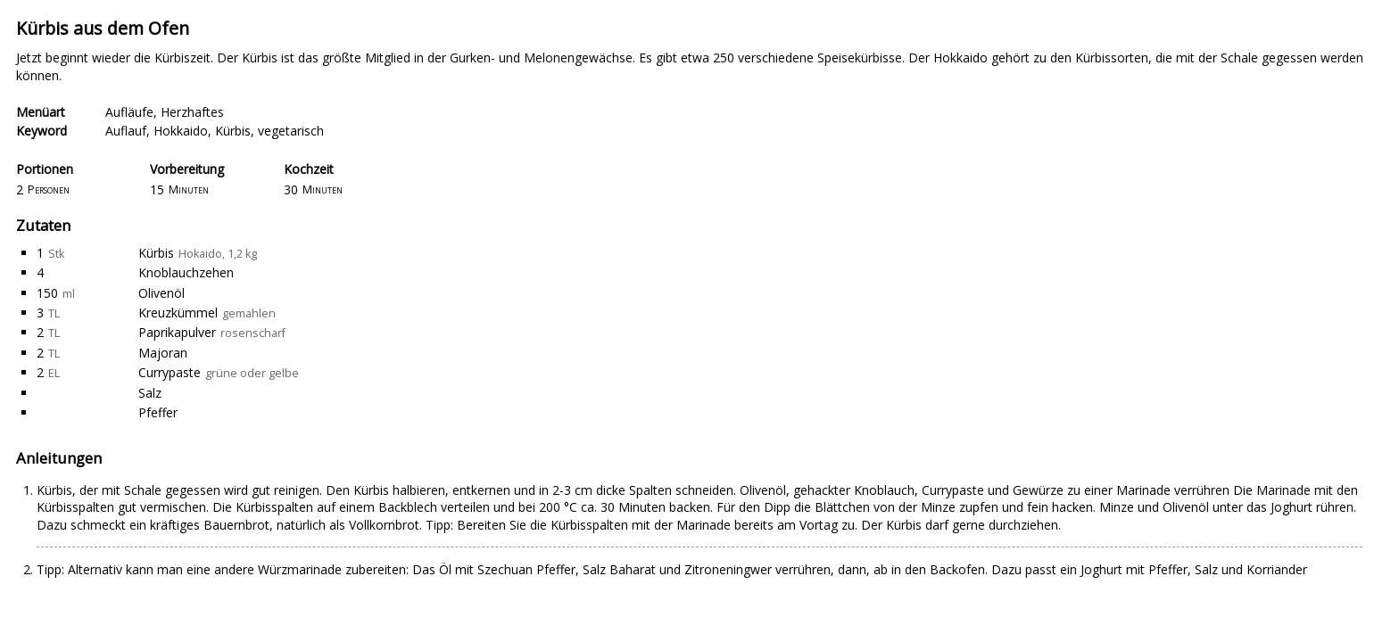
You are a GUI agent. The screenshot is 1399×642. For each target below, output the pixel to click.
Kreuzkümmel (178, 312)
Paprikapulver (177, 332)
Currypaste (169, 372)
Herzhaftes (192, 111)
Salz (149, 392)
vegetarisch (291, 130)
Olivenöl (161, 292)
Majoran (162, 352)
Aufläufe (129, 111)
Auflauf (125, 130)
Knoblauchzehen (186, 272)
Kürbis (233, 130)
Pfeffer (158, 412)
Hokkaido (180, 130)
